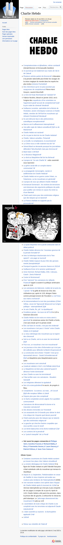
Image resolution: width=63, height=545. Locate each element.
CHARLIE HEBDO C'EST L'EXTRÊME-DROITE (40, 366)
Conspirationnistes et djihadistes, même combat (40, 65)
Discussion (29, 7)
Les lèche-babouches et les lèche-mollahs (38, 429)
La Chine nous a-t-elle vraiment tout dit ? (38, 144)
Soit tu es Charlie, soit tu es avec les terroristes (40, 339)
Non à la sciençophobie (32, 385)
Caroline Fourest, (35, 444)
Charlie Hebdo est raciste (32, 132)
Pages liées (6, 29)
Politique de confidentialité (28, 536)
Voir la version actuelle (50, 22)
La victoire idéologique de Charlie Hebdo (38, 464)
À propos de (42, 536)
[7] (57, 429)
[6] (24, 393)
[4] (24, 342)
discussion (35, 20)
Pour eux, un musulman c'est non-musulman (39, 345)
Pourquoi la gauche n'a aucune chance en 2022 (40, 266)
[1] (57, 103)
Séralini (44, 105)
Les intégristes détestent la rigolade (36, 382)
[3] (44, 306)
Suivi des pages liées (9, 32)
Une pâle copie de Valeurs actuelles (36, 127)
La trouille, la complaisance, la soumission (38, 141)
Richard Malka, (49, 444)
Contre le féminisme (30, 277)
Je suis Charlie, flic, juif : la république (37, 309)
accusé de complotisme (45, 103)
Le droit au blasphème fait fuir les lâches (38, 157)
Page (21, 7)
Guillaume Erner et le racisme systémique (38, 269)
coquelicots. (37, 100)
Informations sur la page (9, 41)
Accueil (4, 23)
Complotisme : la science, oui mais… (36, 391)
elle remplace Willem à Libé (37, 393)
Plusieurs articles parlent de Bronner (36, 76)
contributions (44, 20)
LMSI (25, 517)
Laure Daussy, (51, 446)
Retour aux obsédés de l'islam (34, 524)
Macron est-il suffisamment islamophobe (38, 124)
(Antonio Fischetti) (38, 84)
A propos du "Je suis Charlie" (34, 160)
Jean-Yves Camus (45, 449)
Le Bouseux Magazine (31, 155)
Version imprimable (8, 36)
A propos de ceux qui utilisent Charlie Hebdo (39, 182)
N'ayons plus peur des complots (35, 396)
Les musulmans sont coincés (34, 363)
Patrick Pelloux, (29, 449)
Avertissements (52, 536)
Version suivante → (35, 24)
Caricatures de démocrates (33, 404)
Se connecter (57, 2)
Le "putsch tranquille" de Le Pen (35, 434)
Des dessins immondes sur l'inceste (36, 410)
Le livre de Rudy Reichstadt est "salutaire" (38, 95)
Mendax (42, 116)
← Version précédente (35, 22)
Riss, (25, 446)
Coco (54, 391)
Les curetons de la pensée (33, 432)
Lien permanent (7, 38)
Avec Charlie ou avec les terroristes (36, 374)
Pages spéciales (7, 34)
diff (26, 22)
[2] (52, 127)
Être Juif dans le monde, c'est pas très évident (40, 326)
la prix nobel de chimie (31, 105)
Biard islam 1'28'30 (30, 152)
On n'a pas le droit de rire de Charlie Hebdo (39, 135)
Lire (37, 7)
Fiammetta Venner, (36, 446)
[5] (24, 358)
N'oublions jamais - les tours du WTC (36, 312)
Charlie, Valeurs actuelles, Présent (36, 138)
